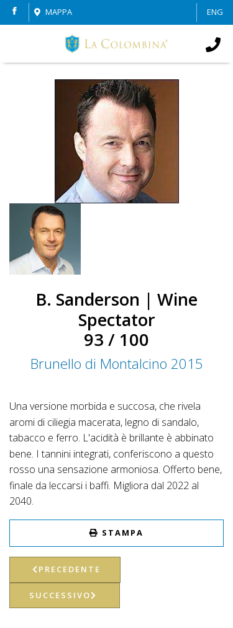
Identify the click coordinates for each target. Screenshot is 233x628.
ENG (215, 11)
